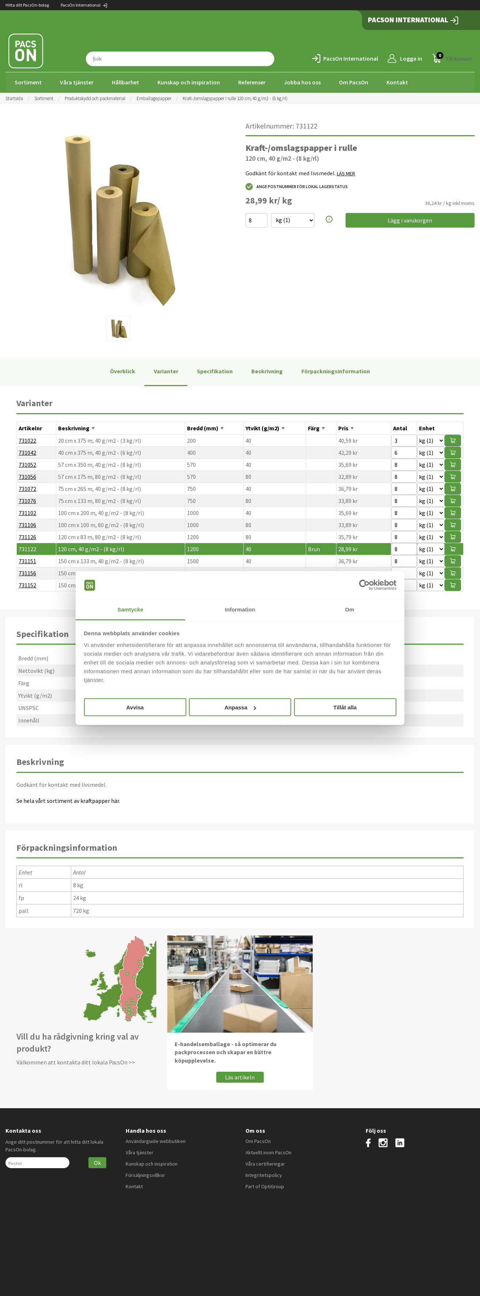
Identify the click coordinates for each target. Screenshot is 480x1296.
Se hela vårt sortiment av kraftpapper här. (68, 800)
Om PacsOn (353, 82)
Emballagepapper (154, 97)
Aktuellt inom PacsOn (268, 1151)
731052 (27, 464)
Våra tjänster (77, 82)
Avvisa (135, 707)
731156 (27, 572)
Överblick (122, 370)
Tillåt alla (345, 707)
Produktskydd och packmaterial (95, 97)
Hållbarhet (125, 82)
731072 (27, 488)
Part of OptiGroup (264, 1185)
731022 (27, 439)
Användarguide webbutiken (156, 1140)
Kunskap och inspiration (188, 82)
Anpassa (240, 707)
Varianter (166, 370)
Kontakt (397, 82)
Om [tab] (349, 609)
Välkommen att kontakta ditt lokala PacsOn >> (75, 1061)
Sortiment (28, 82)
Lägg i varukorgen (410, 219)
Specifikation (215, 370)
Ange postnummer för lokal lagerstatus (296, 186)
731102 (27, 512)
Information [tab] (240, 609)
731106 (27, 524)
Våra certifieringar (265, 1163)
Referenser (252, 82)
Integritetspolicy (263, 1174)
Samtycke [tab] (131, 609)
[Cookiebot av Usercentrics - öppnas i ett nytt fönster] (364, 585)
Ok (97, 1162)
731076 (27, 500)
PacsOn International (84, 5)
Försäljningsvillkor (145, 1174)
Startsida (14, 97)
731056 (27, 476)
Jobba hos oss (302, 82)
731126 (27, 536)
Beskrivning (267, 370)
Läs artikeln (240, 1076)
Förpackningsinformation (335, 370)
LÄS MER (346, 172)
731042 (27, 451)
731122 (27, 548)
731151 (27, 560)
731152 (27, 584)
